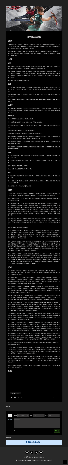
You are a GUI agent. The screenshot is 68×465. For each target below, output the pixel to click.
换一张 (10, 419)
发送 (57, 431)
